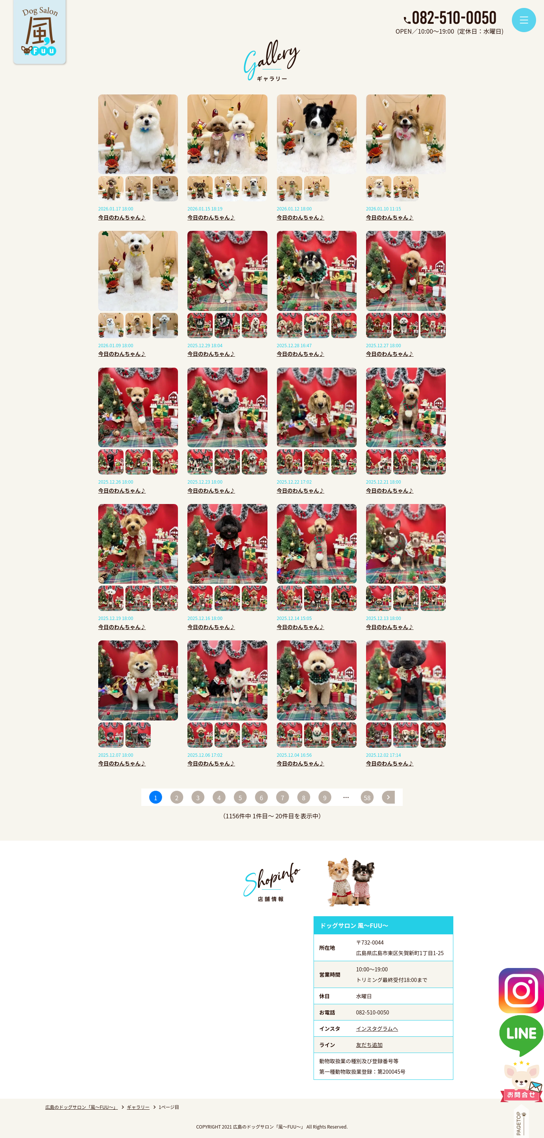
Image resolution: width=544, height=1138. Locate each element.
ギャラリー (138, 1107)
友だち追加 (369, 1044)
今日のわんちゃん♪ (122, 217)
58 (367, 797)
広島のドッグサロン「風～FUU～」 (81, 1107)
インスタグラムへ (377, 1028)
